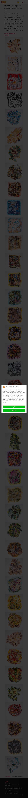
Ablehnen (14, 410)
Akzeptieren (14, 407)
